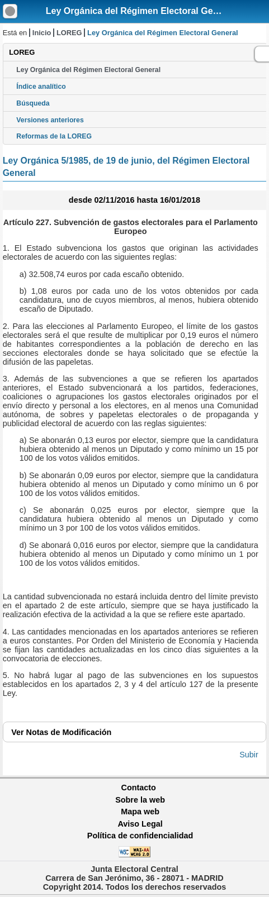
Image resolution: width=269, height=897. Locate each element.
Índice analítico (40, 86)
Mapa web (140, 811)
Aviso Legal (139, 823)
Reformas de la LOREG (54, 136)
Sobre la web (140, 799)
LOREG (69, 32)
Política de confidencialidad (140, 835)
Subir (248, 754)
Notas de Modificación (61, 732)
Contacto (138, 787)
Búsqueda (32, 103)
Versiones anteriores (49, 120)
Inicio (41, 32)
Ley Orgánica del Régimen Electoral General (140, 11)
